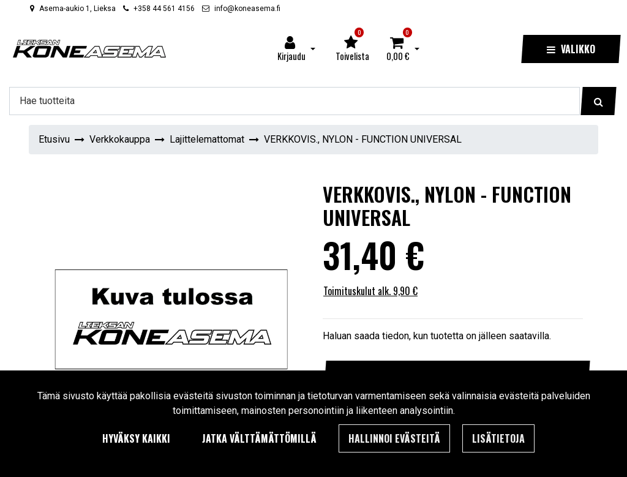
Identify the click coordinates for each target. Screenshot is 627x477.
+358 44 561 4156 (164, 8)
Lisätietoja (498, 438)
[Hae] (294, 101)
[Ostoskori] (398, 49)
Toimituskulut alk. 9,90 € (370, 291)
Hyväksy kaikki (136, 438)
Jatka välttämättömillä (259, 438)
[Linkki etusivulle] (89, 49)
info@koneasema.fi (247, 8)
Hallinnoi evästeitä (394, 438)
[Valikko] (571, 49)
